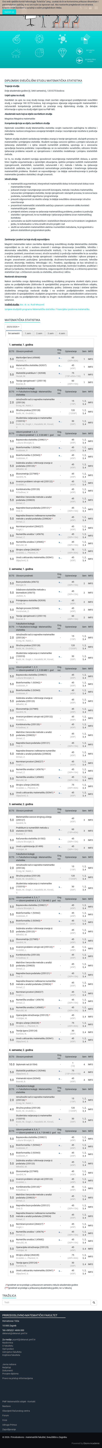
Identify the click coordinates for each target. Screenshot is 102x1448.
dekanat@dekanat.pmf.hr (14, 1333)
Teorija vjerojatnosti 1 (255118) (31, 381)
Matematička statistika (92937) (31, 365)
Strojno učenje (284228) (27, 549)
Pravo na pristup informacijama (18, 1378)
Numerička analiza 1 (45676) (30, 534)
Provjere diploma (10, 1373)
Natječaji (6, 1367)
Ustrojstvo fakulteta (11, 1352)
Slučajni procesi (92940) (27, 608)
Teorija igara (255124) (26, 1030)
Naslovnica (7, 1342)
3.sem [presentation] (51, 333)
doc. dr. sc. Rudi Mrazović (32, 304)
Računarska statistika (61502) (30, 838)
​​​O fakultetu (7, 1346)
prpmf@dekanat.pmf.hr (24, 1339)
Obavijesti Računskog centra (16, 1411)
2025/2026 (13, 326)
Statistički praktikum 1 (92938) (31, 373)
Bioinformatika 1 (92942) (28, 447)
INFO (90, 359)
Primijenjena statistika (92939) (31, 600)
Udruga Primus (9, 1425)
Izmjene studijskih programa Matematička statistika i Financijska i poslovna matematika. (47, 309)
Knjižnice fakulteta (11, 1355)
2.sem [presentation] (39, 333)
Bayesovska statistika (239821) (31, 439)
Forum (5, 1415)
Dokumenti (7, 1370)
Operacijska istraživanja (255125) (32, 1015)
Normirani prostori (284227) (29, 526)
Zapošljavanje (9, 1429)
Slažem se (9, 12)
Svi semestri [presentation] (14, 333)
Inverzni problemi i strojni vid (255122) (34, 481)
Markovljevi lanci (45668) (28, 357)
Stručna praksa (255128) (28, 410)
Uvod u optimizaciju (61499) (29, 846)
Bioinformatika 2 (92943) (28, 455)
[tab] (14, 333)
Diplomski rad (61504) (26, 1064)
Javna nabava (9, 1364)
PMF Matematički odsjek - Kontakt (18, 1401)
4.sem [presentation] (62, 333)
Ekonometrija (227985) (27, 473)
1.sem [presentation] (28, 333)
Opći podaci (8, 1349)
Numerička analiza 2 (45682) (30, 542)
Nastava (6, 1406)
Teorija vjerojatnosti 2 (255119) (31, 616)
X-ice (4, 1420)
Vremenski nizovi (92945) (28, 1078)
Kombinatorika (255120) (28, 489)
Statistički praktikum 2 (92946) (31, 1070)
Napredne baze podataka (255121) (33, 508)
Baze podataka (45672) (27, 582)
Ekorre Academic (91, 1443)
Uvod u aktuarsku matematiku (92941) (34, 557)
